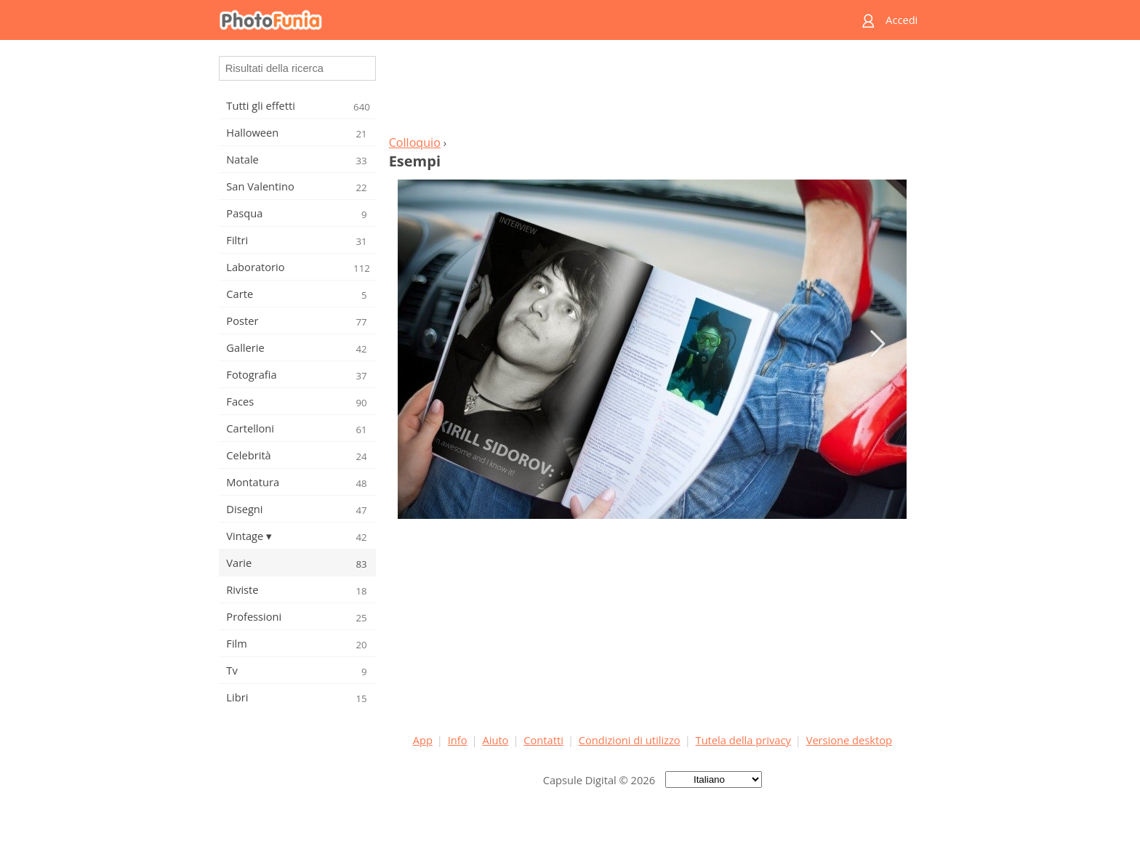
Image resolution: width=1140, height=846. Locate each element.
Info (457, 740)
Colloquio (415, 142)
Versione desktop (849, 740)
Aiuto (495, 740)
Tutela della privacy (743, 740)
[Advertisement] (652, 91)
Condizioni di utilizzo (630, 740)
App (423, 740)
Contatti (543, 740)
